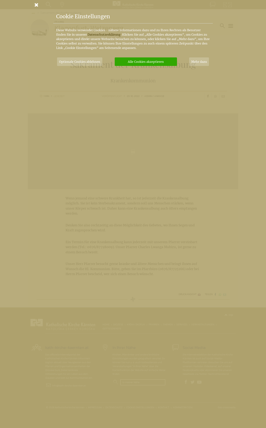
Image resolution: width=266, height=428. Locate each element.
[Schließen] (133, 5)
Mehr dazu (199, 62)
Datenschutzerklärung (104, 34)
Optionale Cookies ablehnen (79, 62)
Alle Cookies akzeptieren (146, 62)
